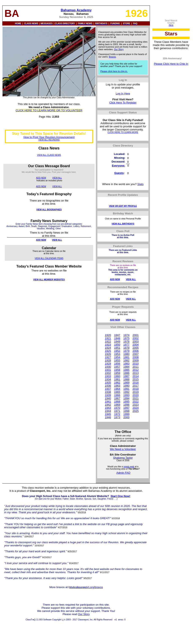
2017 (136, 385)
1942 (108, 404)
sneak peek (129, 466)
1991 (126, 388)
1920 (108, 335)
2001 (136, 335)
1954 (117, 357)
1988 (126, 379)
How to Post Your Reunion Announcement (49, 137)
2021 (136, 398)
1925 (108, 350)
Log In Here (123, 93)
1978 (126, 347)
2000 (126, 417)
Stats (140, 184)
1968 (117, 401)
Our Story (119, 49)
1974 (126, 335)
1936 (108, 385)
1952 (117, 350)
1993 (126, 395)
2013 (136, 373)
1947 (117, 335)
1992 (126, 392)
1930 (108, 366)
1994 (126, 398)
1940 (108, 398)
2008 (136, 357)
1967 (117, 398)
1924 (108, 347)
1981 (126, 357)
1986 (126, 373)
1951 (117, 347)
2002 (136, 338)
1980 (126, 354)
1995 (126, 401)
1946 (108, 417)
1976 (126, 341)
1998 (126, 411)
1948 (117, 338)
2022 (136, 401)
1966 (117, 395)
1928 (108, 360)
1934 (108, 379)
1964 (117, 388)
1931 (108, 369)
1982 (126, 360)
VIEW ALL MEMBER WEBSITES (49, 279)
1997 (126, 407)
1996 (126, 404)
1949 (117, 341)
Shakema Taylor (123, 457)
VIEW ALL (57, 178)
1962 (117, 382)
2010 (136, 363)
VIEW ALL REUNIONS (49, 140)
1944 (108, 411)
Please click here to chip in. (114, 71)
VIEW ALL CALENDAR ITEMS (49, 258)
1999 (126, 414)
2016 (136, 382)
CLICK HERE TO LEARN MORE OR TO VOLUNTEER (49, 110)
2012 (136, 369)
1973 (117, 417)
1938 (108, 392)
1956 (117, 363)
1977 (126, 344)
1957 (117, 366)
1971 (117, 411)
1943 (108, 407)
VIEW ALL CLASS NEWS (49, 155)
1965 (117, 392)
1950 (117, 344)
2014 (136, 376)
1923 (108, 344)
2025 (136, 411)
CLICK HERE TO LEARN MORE (122, 132)
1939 (108, 395)
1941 (108, 401)
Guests (119, 173)
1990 (126, 385)
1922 (108, 341)
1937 (108, 388)
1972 (117, 414)
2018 (136, 388)
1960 (117, 376)
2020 (136, 395)
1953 (117, 354)
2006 (136, 350)
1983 (126, 363)
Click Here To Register (122, 102)
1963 (117, 385)
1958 (117, 369)
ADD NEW (41, 178)
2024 (136, 407)
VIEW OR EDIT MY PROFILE (123, 206)
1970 (117, 407)
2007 (136, 354)
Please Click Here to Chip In (171, 63)
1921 (108, 338)
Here (171, 25)
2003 (136, 341)
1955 (117, 360)
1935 (108, 382)
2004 (136, 344)
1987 (126, 376)
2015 (136, 379)
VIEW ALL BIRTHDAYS (122, 224)
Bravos (112, 56)
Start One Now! (120, 496)
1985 (126, 369)
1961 (117, 379)
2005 (136, 347)
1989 (126, 382)
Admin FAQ (123, 472)
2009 (136, 360)
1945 (108, 414)
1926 (108, 354)
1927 (108, 357)
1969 (117, 404)
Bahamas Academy (76, 10)
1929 (108, 363)
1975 (126, 338)
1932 (108, 373)
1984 (126, 366)
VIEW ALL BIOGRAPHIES (49, 209)
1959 (117, 373)
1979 (126, 350)
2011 (136, 366)
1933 (108, 376)
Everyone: (118, 165)
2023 (136, 404)
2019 (136, 392)
